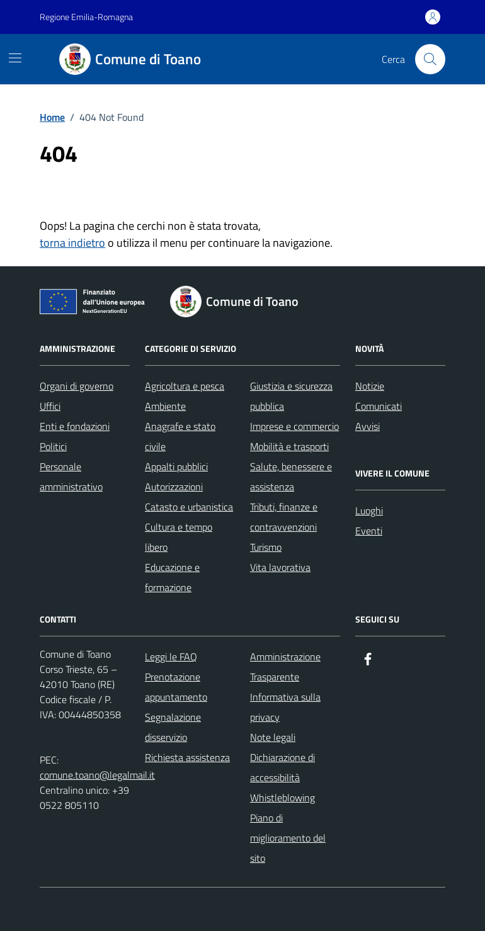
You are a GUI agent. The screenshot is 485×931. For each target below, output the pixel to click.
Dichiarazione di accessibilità (282, 767)
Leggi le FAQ (171, 656)
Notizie (369, 385)
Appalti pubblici (176, 466)
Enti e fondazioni (75, 426)
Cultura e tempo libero (178, 537)
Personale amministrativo (71, 476)
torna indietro (72, 242)
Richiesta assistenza (187, 757)
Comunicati (378, 406)
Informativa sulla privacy (285, 707)
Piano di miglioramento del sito (288, 838)
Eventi (368, 530)
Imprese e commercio (294, 426)
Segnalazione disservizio (173, 727)
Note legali (272, 737)
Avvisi (367, 426)
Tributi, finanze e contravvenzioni (283, 516)
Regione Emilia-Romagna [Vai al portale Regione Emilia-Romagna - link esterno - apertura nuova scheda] (86, 16)
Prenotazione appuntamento (176, 686)
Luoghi (369, 510)
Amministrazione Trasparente (285, 666)
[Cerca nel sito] (430, 59)
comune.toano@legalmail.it (97, 774)
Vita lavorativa (280, 567)
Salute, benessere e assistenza (291, 476)
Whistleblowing (282, 797)
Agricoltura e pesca (184, 385)
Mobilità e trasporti (289, 446)
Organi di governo (76, 385)
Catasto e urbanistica (189, 506)
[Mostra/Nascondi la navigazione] (15, 57)
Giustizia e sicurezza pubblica (291, 396)
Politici (53, 446)
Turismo (266, 547)
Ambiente (165, 406)
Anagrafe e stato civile (180, 436)
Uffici (50, 406)
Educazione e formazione (172, 577)
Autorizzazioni (174, 486)
